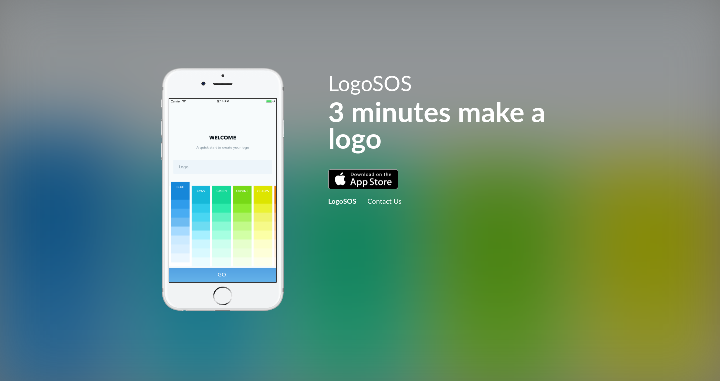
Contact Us (385, 201)
